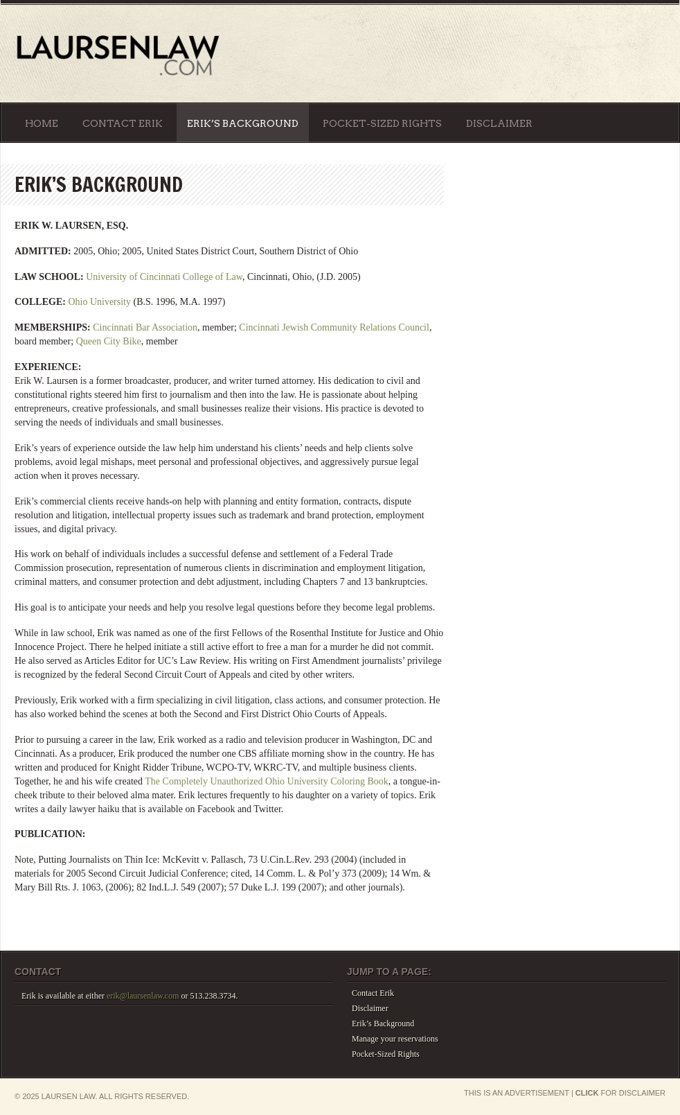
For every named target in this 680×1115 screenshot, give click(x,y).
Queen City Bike (108, 341)
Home (41, 123)
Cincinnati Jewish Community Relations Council (334, 327)
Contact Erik (122, 123)
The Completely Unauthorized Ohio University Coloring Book (266, 781)
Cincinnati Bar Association (145, 327)
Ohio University (99, 302)
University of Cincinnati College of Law (164, 277)
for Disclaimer (620, 1093)
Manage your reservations (395, 1039)
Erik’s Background (242, 123)
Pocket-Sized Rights (382, 123)
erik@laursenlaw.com (143, 996)
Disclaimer (499, 123)
